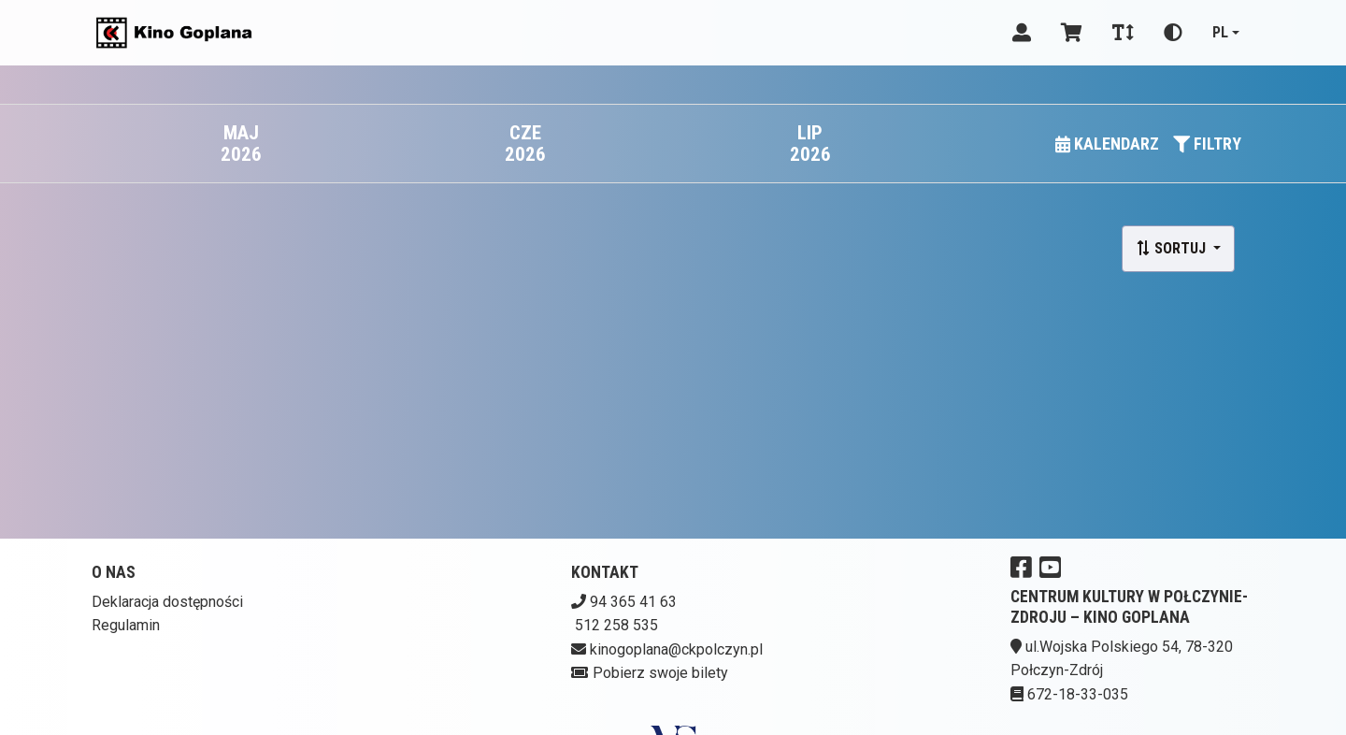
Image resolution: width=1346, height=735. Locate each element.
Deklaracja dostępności (167, 602)
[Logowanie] (1021, 32)
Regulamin (126, 625)
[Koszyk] (1071, 32)
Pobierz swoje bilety (660, 673)
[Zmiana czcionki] (1123, 32)
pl (1220, 32)
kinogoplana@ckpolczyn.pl (676, 649)
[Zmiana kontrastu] (1173, 32)
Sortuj (1173, 248)
